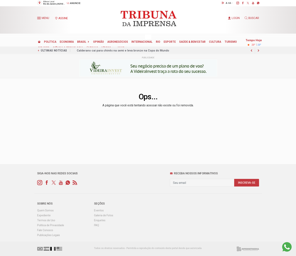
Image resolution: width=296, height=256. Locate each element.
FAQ (96, 225)
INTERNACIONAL (141, 41)
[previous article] (258, 50)
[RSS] (74, 183)
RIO (158, 41)
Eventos (99, 210)
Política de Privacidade (50, 225)
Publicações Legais (48, 235)
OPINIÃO (98, 41)
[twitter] (246, 3)
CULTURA (215, 41)
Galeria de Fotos (103, 215)
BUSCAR (252, 18)
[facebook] (240, 3)
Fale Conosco (45, 230)
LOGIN (234, 18)
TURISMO (231, 41)
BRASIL (81, 41)
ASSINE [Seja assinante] (61, 18)
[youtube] (251, 3)
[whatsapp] (256, 3)
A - (230, 3)
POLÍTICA (50, 41)
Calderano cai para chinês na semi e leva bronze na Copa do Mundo (123, 50)
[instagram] (235, 3)
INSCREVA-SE (246, 182)
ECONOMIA (67, 41)
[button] (39, 19)
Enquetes (99, 220)
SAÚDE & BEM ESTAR (192, 41)
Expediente (44, 215)
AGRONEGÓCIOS (117, 41)
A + (227, 3)
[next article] (251, 50)
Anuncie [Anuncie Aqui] (73, 3)
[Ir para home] (39, 42)
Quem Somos (45, 210)
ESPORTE (170, 41)
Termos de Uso (46, 220)
